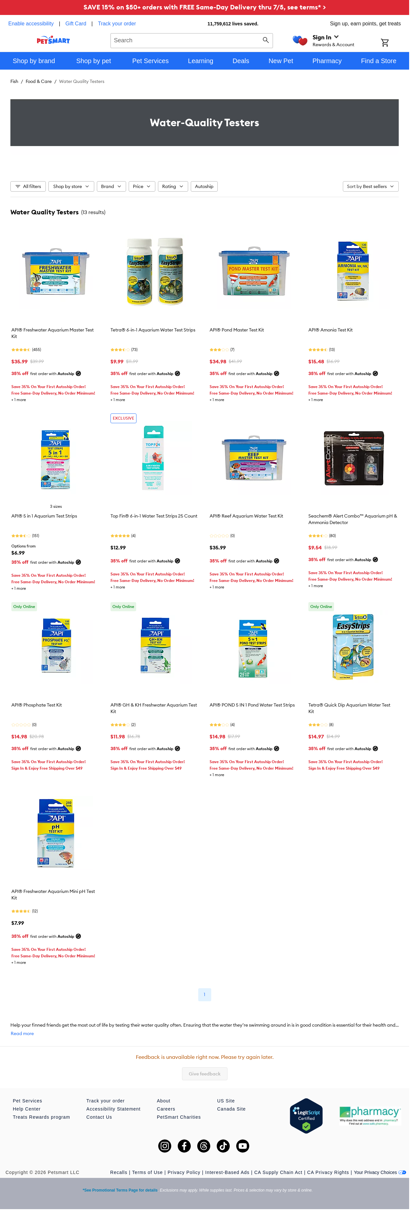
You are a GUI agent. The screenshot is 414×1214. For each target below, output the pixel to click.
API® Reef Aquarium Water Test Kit (246, 516)
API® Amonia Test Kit (330, 330)
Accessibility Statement (113, 1109)
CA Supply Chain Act (278, 1172)
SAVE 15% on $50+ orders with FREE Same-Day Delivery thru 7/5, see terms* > (205, 7)
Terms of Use (147, 1172)
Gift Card (75, 23)
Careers (166, 1109)
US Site (226, 1100)
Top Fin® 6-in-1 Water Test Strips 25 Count (153, 516)
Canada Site (231, 1109)
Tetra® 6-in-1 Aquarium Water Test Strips (152, 330)
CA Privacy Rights (328, 1172)
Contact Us (99, 1117)
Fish (14, 81)
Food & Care (39, 81)
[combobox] (191, 39)
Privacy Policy (184, 1172)
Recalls (118, 1172)
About (164, 1100)
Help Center (27, 1109)
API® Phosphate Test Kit (36, 705)
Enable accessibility (31, 23)
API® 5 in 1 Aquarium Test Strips (44, 516)
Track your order (117, 23)
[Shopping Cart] (393, 43)
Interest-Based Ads (227, 1172)
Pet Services (28, 1100)
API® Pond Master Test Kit (237, 330)
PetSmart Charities (179, 1117)
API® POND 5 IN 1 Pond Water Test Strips (252, 705)
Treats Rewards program (41, 1117)
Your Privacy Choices (380, 1172)
